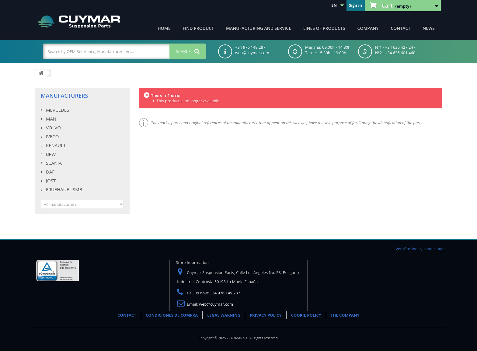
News (429, 28)
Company (368, 28)
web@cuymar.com (216, 304)
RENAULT (55, 145)
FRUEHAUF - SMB (63, 189)
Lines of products (324, 28)
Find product (198, 28)
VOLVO (53, 128)
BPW (50, 154)
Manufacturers (64, 95)
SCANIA (53, 163)
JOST (50, 180)
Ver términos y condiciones (420, 248)
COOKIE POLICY (306, 315)
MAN (50, 119)
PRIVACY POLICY (266, 315)
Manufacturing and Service (258, 28)
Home (164, 28)
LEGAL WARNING (223, 315)
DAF (49, 172)
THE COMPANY (345, 315)
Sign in (355, 5)
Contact (400, 28)
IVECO (52, 136)
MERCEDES (57, 110)
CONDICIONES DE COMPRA (172, 315)
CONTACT (126, 315)
